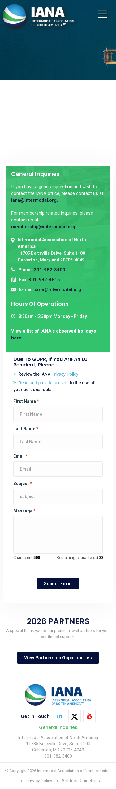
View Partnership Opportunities (58, 657)
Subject (22, 483)
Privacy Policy (39, 780)
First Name (26, 401)
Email (20, 456)
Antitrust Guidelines (81, 780)
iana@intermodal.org (58, 289)
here (16, 338)
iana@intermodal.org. (34, 200)
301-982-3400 (49, 270)
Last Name (25, 429)
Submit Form (58, 583)
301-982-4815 (44, 279)
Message (24, 511)
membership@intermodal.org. (43, 226)
